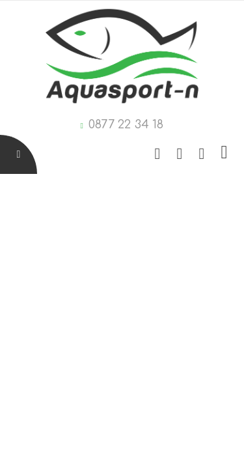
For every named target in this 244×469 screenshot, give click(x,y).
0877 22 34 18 (125, 124)
